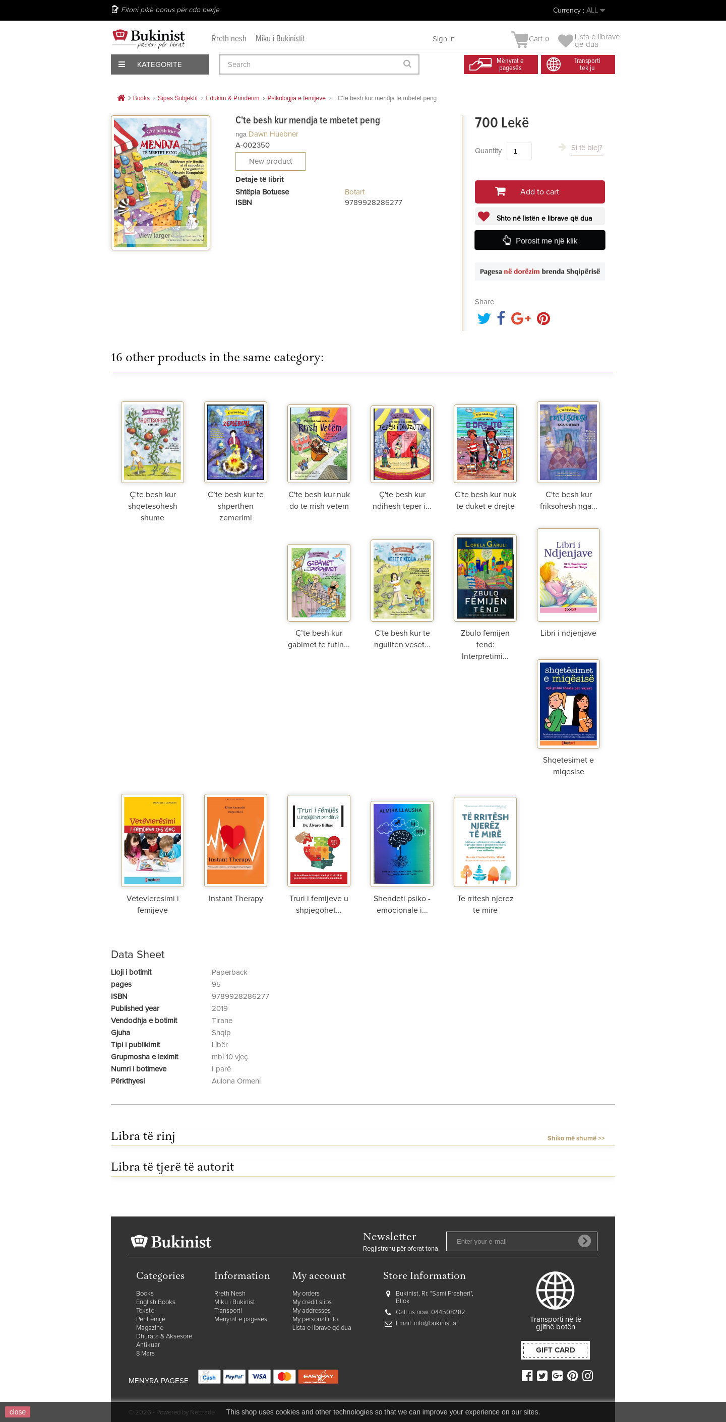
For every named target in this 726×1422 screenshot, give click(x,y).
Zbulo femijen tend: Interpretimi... (485, 644)
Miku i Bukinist (234, 1302)
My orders (306, 1294)
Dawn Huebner (273, 134)
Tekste (145, 1311)
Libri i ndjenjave (568, 633)
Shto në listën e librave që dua (543, 218)
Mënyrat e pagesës (240, 1319)
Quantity (488, 151)
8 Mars (145, 1353)
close (18, 1412)
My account (319, 1276)
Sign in (444, 39)
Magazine (149, 1328)
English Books (155, 1302)
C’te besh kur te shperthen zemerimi (236, 506)
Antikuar (148, 1345)
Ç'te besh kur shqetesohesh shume (152, 506)
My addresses (311, 1311)
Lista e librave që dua (321, 1328)
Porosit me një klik (547, 240)
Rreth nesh (229, 39)
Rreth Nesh (230, 1294)
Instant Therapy (236, 899)
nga (241, 134)
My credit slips (312, 1302)
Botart (355, 192)
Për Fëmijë (150, 1319)
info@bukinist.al (436, 1323)
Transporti (228, 1311)
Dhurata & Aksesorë (164, 1336)
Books (145, 1294)
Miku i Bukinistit (280, 39)
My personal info (315, 1319)
